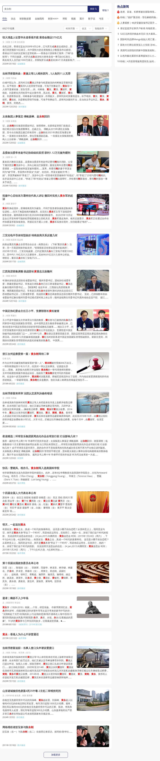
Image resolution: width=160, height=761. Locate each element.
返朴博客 (21, 483)
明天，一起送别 (14, 524)
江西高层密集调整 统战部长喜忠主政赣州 (27, 271)
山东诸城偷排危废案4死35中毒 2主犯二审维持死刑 (31, 691)
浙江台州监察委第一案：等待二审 (25, 354)
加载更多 (55, 754)
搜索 (93, 9)
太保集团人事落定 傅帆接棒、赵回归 (26, 116)
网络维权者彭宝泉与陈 (17, 727)
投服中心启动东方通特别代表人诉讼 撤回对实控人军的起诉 (37, 197)
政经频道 (22, 106)
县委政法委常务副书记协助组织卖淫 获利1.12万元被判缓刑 (36, 152)
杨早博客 (21, 553)
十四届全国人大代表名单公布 (19, 493)
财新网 (20, 458)
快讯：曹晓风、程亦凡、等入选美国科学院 (30, 468)
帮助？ (105, 10)
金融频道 (21, 63)
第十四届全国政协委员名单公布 (20, 563)
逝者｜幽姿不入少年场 (15, 598)
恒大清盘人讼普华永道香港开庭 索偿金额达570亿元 (32, 37)
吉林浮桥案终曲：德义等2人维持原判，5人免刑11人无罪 (36, 73)
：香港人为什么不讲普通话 (20, 634)
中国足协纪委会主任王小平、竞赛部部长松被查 (30, 311)
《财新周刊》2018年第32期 (29, 624)
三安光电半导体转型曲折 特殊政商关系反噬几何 (29, 235)
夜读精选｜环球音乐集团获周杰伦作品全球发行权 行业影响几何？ (40, 436)
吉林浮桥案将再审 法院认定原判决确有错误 (27, 393)
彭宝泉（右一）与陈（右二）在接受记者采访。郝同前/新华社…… (37, 731)
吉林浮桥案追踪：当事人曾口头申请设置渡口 (28, 648)
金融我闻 (21, 261)
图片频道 (21, 745)
